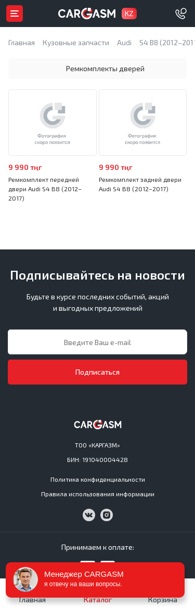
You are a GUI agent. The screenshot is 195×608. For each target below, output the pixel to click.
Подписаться (97, 371)
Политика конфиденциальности (97, 479)
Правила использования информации (97, 493)
